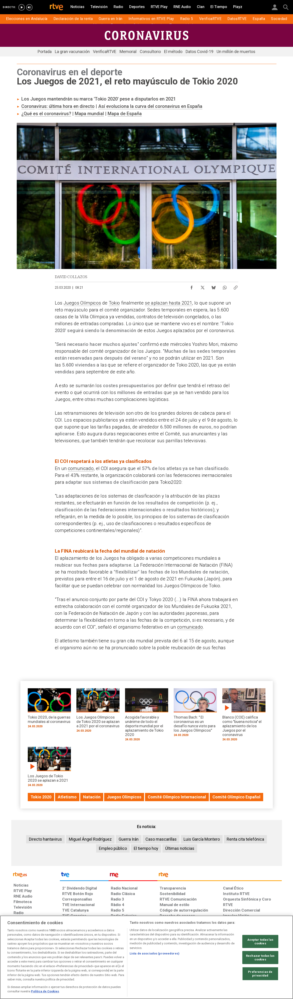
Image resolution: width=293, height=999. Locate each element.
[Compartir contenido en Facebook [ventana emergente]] (191, 286)
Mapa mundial (89, 113)
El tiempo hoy (146, 848)
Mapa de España (125, 113)
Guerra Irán (129, 839)
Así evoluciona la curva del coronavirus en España (150, 106)
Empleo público (113, 848)
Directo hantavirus (45, 839)
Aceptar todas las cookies (260, 941)
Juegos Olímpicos (82, 303)
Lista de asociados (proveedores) (154, 953)
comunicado (81, 468)
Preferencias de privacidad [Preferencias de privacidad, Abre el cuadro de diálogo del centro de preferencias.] (260, 973)
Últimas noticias (179, 848)
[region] (146, 957)
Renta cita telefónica (245, 839)
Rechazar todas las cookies (260, 957)
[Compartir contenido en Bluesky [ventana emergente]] (213, 286)
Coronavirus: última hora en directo (58, 106)
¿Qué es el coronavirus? (46, 113)
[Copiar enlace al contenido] (235, 286)
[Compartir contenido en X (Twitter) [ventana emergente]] (202, 286)
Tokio (114, 303)
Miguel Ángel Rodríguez (90, 839)
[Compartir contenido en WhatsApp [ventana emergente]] (224, 286)
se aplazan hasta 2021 (168, 303)
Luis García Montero (202, 839)
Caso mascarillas (161, 839)
